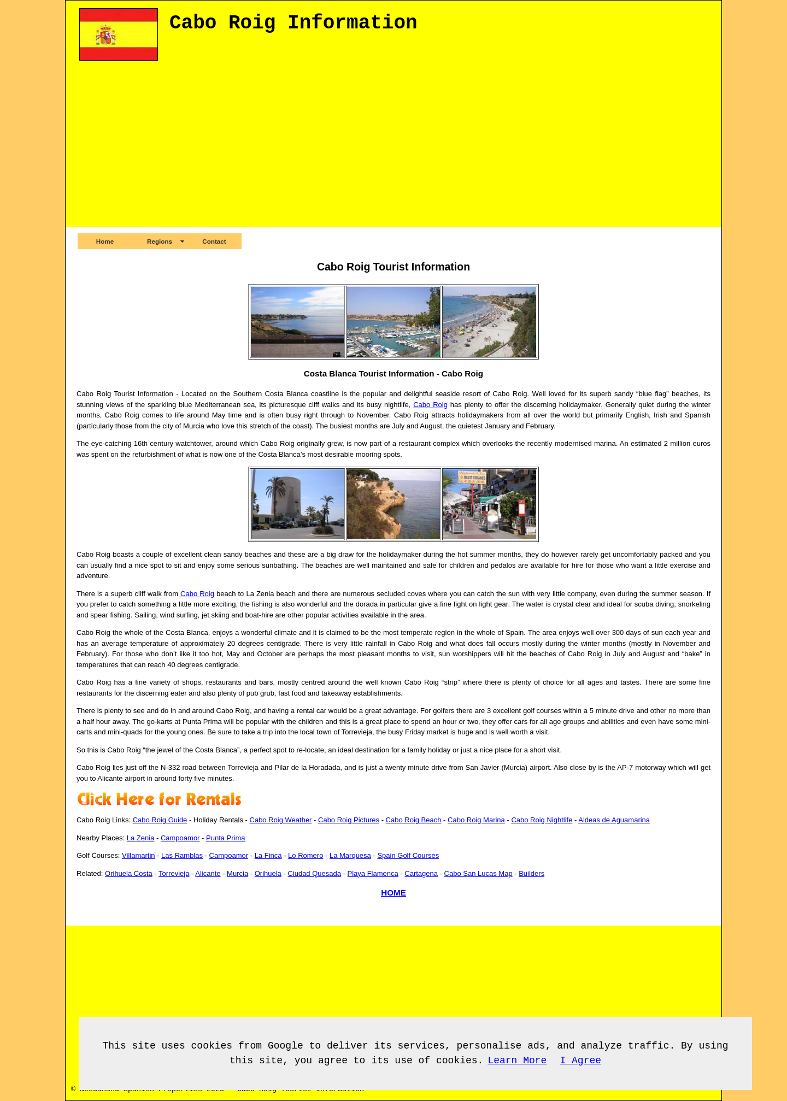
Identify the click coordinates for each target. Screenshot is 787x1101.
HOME (393, 892)
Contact (214, 241)
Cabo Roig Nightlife (541, 820)
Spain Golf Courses (408, 855)
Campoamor (180, 838)
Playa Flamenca (373, 873)
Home (105, 241)
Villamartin (138, 855)
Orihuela (268, 873)
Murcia (237, 873)
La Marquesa (350, 855)
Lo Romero (305, 855)
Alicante (207, 873)
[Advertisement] (396, 150)
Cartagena (421, 873)
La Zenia (141, 838)
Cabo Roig (430, 405)
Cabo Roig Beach (414, 820)
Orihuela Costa (128, 873)
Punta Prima (225, 838)
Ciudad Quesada (314, 873)
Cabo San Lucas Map (478, 873)
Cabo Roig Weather (281, 820)
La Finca (268, 855)
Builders (531, 873)
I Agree (580, 1060)
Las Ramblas (182, 855)
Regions (159, 241)
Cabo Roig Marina (476, 820)
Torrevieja (173, 873)
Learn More (517, 1060)
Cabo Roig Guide (160, 820)
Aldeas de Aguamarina (614, 820)
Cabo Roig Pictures (348, 820)
